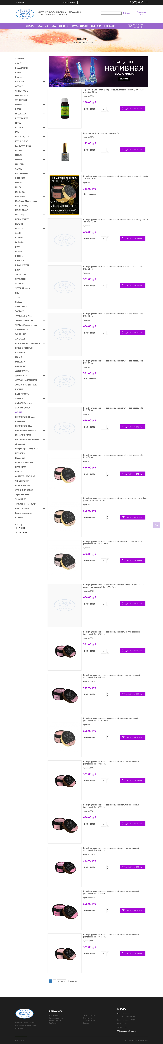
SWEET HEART (21, 306)
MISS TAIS (19, 214)
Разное (18, 471)
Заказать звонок (69, 2)
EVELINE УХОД (21, 141)
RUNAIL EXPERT (22, 265)
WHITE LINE (20, 334)
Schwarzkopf (20, 274)
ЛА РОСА (19, 398)
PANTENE (19, 237)
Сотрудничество (89, 1020)
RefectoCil (19, 251)
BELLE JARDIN (21, 68)
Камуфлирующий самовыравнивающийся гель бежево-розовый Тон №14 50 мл (113, 456)
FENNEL (18, 155)
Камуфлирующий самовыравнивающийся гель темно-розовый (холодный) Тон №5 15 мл (111, 935)
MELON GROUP (21, 210)
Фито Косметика (22, 508)
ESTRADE (19, 127)
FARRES (18, 150)
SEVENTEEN (20, 279)
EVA (17, 132)
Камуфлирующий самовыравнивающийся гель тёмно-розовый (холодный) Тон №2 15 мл (111, 762)
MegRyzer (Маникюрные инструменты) (26, 203)
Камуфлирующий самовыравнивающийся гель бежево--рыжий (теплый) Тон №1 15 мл (115, 177)
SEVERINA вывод (22, 288)
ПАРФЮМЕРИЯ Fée (23, 426)
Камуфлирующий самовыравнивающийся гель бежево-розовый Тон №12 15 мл (113, 267)
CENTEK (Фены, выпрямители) (22, 93)
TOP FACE (19, 311)
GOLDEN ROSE (21, 173)
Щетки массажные (23, 513)
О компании (87, 1018)
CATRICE (19, 86)
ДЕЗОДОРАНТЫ (22, 371)
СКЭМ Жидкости (22, 485)
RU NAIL (19, 256)
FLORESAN (19, 164)
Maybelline (20, 196)
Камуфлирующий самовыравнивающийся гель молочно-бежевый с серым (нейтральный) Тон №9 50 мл (113, 585)
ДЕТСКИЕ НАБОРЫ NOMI (26, 380)
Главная (73, 43)
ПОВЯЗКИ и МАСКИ (24, 462)
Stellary (18, 302)
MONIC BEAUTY (22, 219)
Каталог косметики (56, 1018)
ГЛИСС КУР (20, 361)
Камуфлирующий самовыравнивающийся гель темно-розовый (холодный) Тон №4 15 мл (111, 849)
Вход (141, 14)
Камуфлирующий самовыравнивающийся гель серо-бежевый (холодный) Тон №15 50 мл (110, 719)
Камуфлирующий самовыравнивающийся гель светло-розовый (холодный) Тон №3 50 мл (111, 676)
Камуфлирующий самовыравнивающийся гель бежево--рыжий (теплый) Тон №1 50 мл (115, 220)
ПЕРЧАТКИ (20, 453)
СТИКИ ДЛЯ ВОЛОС (24, 490)
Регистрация (141, 12)
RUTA (17, 270)
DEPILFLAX (20, 104)
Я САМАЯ (19, 517)
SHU (17, 293)
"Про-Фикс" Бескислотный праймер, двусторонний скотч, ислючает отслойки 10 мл (113, 90)
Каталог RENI (54, 1015)
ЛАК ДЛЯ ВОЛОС (22, 407)
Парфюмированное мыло (26, 448)
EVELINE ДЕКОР (22, 136)
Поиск (127, 13)
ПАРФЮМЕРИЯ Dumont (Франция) (25, 419)
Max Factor (20, 192)
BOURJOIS (19, 81)
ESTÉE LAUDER (21, 118)
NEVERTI (19, 224)
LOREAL (18, 187)
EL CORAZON (20, 113)
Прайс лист (53, 1023)
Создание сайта (129, 1040)
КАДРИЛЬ (19, 389)
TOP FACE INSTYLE (23, 315)
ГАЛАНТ (18, 357)
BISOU (18, 72)
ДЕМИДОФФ (20, 375)
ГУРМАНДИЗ (20, 366)
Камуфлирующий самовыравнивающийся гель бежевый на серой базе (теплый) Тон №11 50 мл (115, 499)
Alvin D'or (19, 58)
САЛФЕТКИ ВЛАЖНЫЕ (25, 476)
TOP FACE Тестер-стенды (26, 325)
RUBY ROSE (20, 260)
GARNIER (19, 169)
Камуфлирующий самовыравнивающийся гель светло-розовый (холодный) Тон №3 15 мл (111, 632)
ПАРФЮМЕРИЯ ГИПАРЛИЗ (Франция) (27, 441)
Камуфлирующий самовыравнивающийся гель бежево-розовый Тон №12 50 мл (113, 314)
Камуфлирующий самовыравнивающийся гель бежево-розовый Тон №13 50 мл (113, 409)
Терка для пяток (22, 494)
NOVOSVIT (19, 228)
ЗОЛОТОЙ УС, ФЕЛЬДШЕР (26, 384)
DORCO (18, 109)
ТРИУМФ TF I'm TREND (25, 504)
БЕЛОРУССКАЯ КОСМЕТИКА (27, 343)
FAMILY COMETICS (23, 146)
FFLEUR (18, 159)
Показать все (72, 981)
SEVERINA (19, 283)
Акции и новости (55, 1020)
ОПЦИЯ (18, 412)
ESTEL (18, 123)
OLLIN (18, 233)
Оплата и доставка (89, 1015)
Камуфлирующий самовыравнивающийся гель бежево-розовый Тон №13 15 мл (113, 361)
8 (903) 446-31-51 (139, 2)
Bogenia (19, 77)
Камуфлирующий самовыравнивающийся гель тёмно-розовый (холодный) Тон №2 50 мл (111, 805)
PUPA (17, 247)
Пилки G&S (20, 458)
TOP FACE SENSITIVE (24, 320)
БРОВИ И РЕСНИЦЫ (24, 348)
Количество (89, 109)
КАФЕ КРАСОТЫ (22, 394)
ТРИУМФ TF (20, 499)
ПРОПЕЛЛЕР (20, 467)
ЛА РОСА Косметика (24, 403)
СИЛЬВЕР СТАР (22, 481)
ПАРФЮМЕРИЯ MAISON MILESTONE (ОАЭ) (25, 432)
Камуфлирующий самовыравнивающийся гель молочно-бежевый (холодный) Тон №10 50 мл (112, 542)
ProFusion (19, 242)
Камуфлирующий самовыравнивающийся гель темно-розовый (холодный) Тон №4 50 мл (111, 892)
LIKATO (18, 182)
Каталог (82, 43)
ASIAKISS (19, 63)
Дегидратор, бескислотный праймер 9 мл (102, 133)
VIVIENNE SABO (22, 329)
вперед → (61, 981)
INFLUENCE (20, 178)
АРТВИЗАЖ (20, 338)
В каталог (124, 79)
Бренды (86, 1023)
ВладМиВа (20, 352)
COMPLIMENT (21, 100)
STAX (17, 297)
